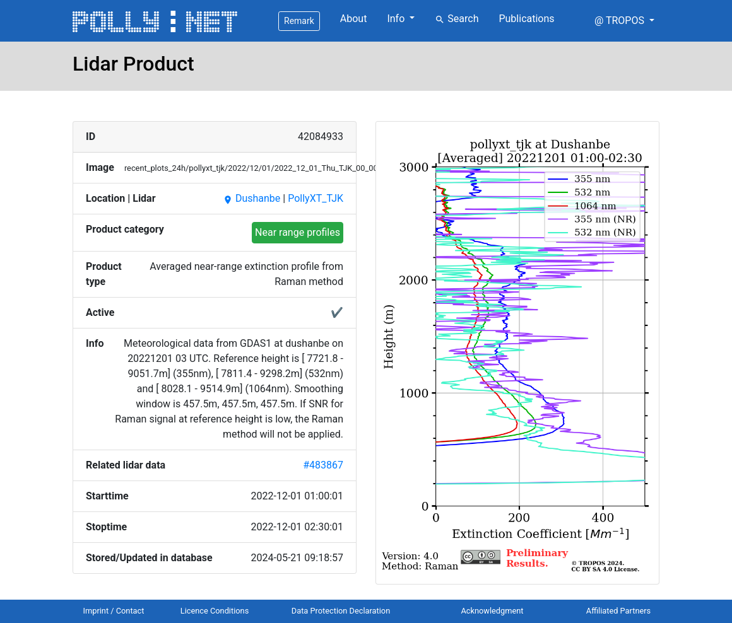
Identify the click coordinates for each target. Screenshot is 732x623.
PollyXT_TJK (315, 198)
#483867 (323, 465)
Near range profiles (297, 232)
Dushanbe (251, 198)
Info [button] (397, 19)
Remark (299, 21)
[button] (624, 20)
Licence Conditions (214, 610)
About (353, 19)
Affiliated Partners (618, 610)
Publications (526, 19)
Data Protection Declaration (341, 610)
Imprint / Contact (114, 610)
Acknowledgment (492, 610)
